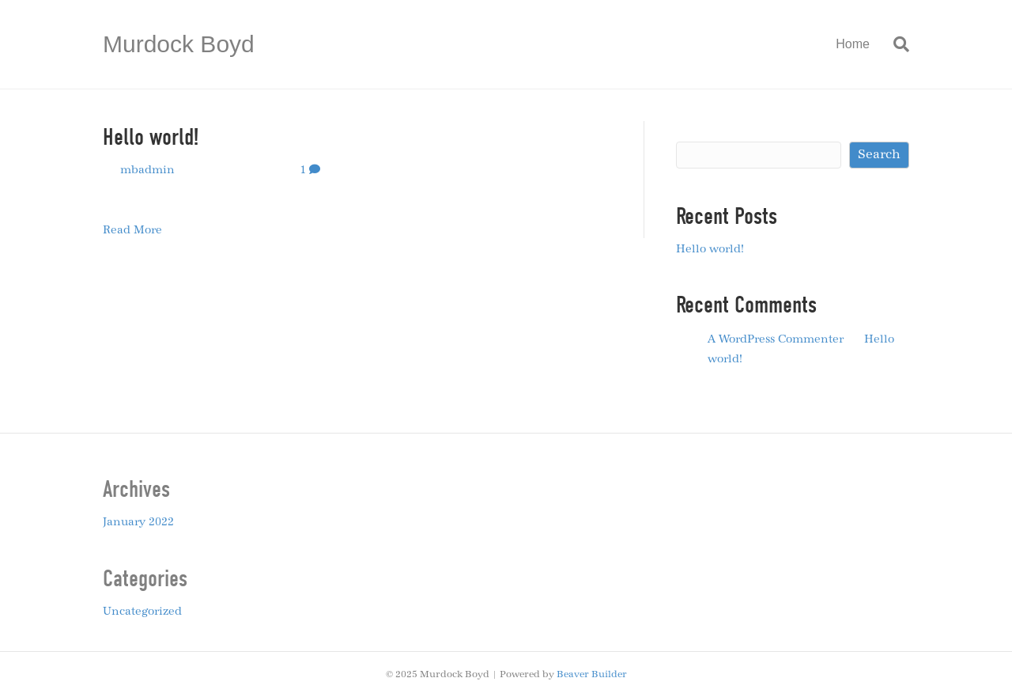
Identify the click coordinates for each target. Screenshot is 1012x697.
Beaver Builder (592, 674)
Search (696, 128)
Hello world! (150, 137)
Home (853, 44)
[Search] (895, 44)
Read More (132, 230)
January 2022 (138, 522)
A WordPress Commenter (776, 339)
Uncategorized (142, 611)
